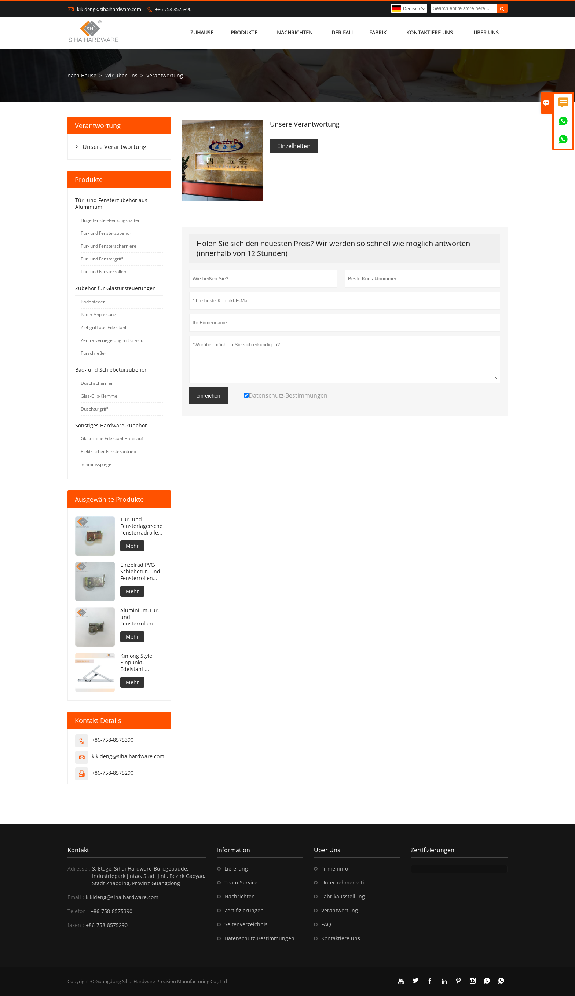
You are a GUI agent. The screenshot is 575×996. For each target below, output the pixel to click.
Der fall (343, 32)
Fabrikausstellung (343, 896)
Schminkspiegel (97, 464)
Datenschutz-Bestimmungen (259, 938)
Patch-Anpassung (98, 315)
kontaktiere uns (429, 32)
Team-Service (240, 882)
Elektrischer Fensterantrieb (108, 452)
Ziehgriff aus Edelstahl (103, 328)
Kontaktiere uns (340, 938)
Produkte (244, 32)
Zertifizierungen (244, 910)
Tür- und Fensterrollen (103, 272)
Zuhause (201, 32)
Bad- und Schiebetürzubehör (111, 369)
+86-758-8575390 (173, 9)
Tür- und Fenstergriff (102, 259)
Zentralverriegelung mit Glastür (113, 341)
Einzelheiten (294, 146)
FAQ (326, 924)
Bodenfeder (93, 302)
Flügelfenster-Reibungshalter (110, 221)
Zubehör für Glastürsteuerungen (115, 288)
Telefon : (78, 911)
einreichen (208, 396)
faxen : (75, 925)
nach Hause (81, 75)
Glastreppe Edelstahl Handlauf (112, 439)
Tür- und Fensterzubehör (106, 233)
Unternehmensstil (343, 882)
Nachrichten (295, 32)
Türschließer (93, 353)
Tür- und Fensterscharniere (108, 246)
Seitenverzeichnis (246, 924)
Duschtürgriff (94, 409)
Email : (75, 897)
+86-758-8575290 (112, 773)
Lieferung (236, 868)
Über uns (486, 32)
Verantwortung (339, 910)
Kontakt (78, 850)
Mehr (132, 546)
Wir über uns (121, 75)
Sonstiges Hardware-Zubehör (111, 425)
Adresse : (78, 868)
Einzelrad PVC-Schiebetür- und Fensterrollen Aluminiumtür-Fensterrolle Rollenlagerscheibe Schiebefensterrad (141, 572)
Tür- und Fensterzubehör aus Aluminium (111, 204)
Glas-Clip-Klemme (99, 396)
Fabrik (378, 32)
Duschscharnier (97, 383)
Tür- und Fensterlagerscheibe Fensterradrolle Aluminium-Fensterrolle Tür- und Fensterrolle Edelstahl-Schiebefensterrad (141, 526)
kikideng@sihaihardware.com (109, 9)
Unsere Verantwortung (114, 147)
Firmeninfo (334, 868)
